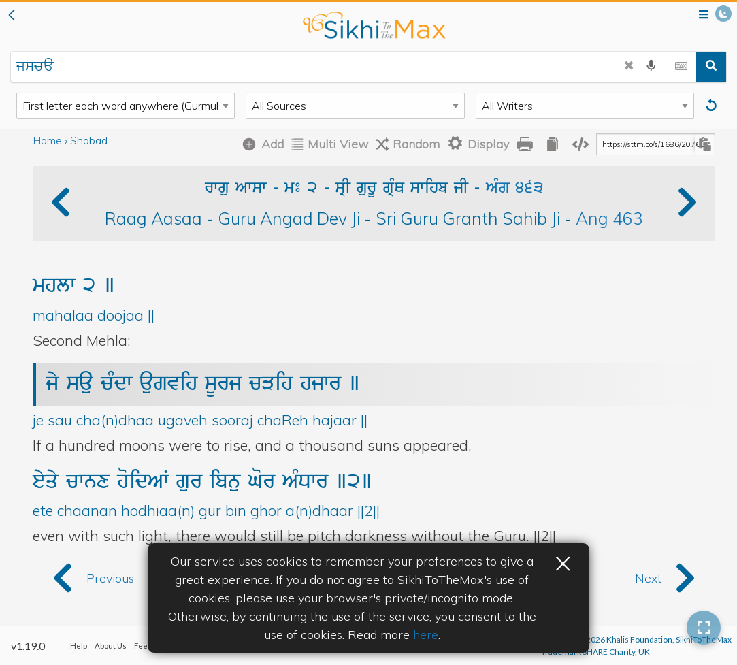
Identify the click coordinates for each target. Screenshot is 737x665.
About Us (111, 645)
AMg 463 (515, 188)
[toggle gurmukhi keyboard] (681, 67)
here (425, 635)
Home (47, 140)
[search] (711, 67)
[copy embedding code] (580, 144)
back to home (374, 25)
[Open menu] (704, 15)
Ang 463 (609, 218)
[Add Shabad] (260, 144)
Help (78, 645)
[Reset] (713, 106)
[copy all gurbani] (552, 144)
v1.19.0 (28, 645)
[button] (11, 16)
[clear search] (628, 67)
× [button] (563, 562)
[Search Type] (125, 106)
